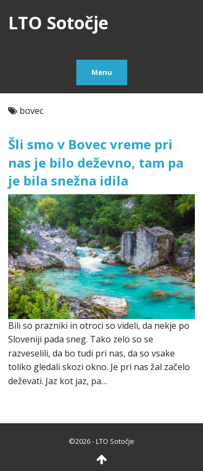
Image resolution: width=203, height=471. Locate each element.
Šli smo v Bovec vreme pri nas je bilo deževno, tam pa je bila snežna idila (96, 162)
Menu (101, 72)
